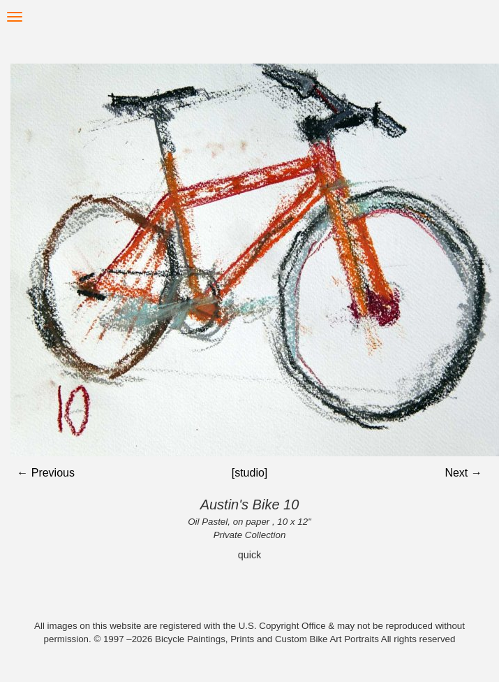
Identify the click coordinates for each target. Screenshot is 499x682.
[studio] (250, 473)
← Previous (46, 473)
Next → (463, 473)
